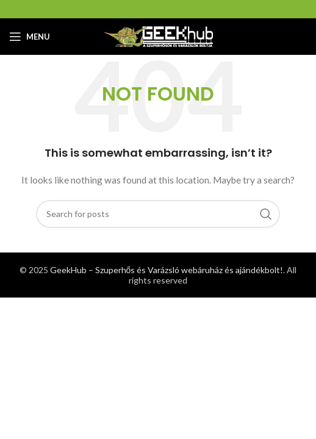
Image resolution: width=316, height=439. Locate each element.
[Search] (158, 214)
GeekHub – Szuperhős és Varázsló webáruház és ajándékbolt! (167, 270)
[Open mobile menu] (29, 36)
